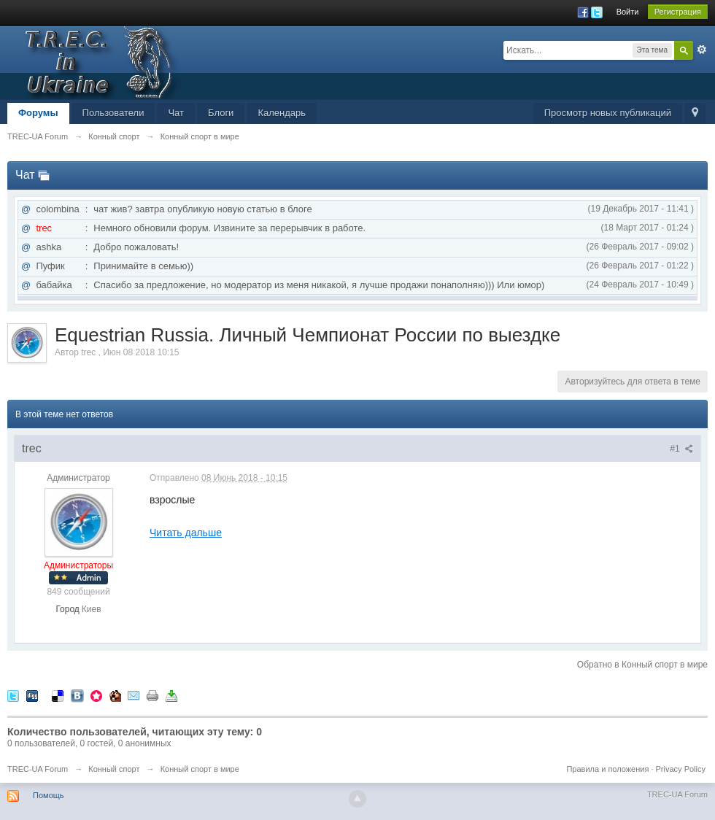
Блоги (220, 112)
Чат (176, 112)
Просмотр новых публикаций (607, 112)
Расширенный (702, 49)
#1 (681, 449)
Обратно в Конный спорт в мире (642, 665)
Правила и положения (607, 769)
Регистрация (677, 11)
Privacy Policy (681, 769)
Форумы (38, 112)
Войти (628, 11)
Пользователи (113, 112)
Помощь (48, 795)
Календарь (282, 112)
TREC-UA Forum (37, 769)
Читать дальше (186, 532)
